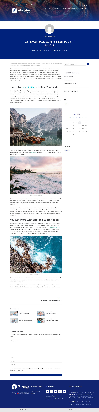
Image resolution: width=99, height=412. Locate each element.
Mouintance (39, 50)
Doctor (56, 50)
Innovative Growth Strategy (52, 320)
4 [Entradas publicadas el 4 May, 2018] (79, 123)
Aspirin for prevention (24, 313)
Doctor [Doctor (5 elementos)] (66, 103)
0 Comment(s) (63, 50)
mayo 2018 (67, 150)
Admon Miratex (50, 36)
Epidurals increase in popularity (26, 320)
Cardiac (35, 50)
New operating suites (51, 313)
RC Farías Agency (24, 409)
